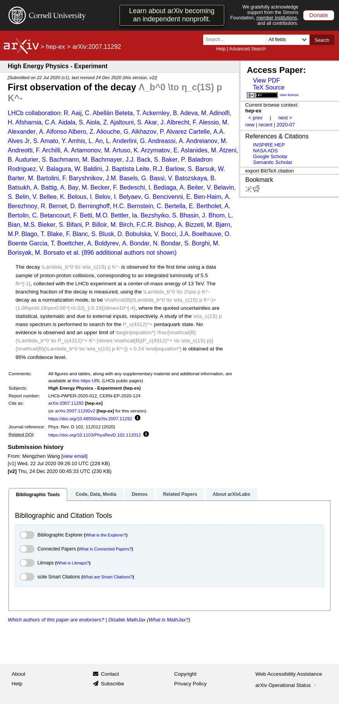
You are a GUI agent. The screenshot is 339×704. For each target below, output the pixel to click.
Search (322, 40)
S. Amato (45, 141)
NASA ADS (265, 151)
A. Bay (69, 187)
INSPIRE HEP (269, 145)
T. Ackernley (153, 113)
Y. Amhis (73, 141)
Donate (318, 15)
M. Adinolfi (215, 113)
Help (221, 49)
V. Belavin (220, 187)
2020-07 (286, 125)
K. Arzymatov (152, 150)
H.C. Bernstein (133, 206)
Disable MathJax (127, 620)
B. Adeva (185, 113)
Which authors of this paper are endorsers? (56, 620)
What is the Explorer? (106, 535)
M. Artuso (117, 150)
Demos (139, 494)
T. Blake (52, 234)
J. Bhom (213, 215)
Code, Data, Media (95, 494)
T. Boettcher (67, 243)
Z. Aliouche (104, 131)
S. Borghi (197, 243)
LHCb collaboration (34, 113)
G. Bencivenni (163, 196)
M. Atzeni (223, 150)
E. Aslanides (190, 150)
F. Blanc (77, 234)
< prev (255, 118)
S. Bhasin (185, 215)
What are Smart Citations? (108, 577)
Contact (110, 674)
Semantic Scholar (273, 162)
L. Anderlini (121, 141)
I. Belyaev (127, 196)
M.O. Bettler (112, 215)
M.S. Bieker (40, 224)
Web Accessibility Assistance (288, 674)
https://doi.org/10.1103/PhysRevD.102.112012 (94, 434)
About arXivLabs (231, 494)
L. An (96, 141)
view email (74, 456)
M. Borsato (50, 252)
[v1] (12, 463)
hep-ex (55, 46)
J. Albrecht (175, 122)
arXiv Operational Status (286, 685)
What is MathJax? (168, 620)
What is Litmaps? (72, 563)
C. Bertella (171, 206)
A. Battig (44, 187)
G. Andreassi (158, 141)
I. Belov (100, 196)
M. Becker (96, 187)
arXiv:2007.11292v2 (75, 410)
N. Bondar (167, 243)
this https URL (86, 380)
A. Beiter (191, 187)
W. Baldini (88, 169)
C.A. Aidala (60, 122)
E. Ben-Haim (203, 196)
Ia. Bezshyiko (150, 215)
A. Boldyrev (103, 243)
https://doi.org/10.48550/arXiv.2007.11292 (90, 418)
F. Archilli (48, 150)
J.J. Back (138, 159)
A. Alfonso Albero (62, 131)
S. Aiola (89, 122)
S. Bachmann (60, 159)
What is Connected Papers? (105, 549)
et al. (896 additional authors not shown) (122, 252)
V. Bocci (165, 234)
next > (285, 118)
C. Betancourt (51, 215)
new (250, 125)
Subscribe (112, 684)
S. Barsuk (201, 169)
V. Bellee (45, 196)
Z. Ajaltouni (118, 122)
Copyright (185, 674)
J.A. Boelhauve (200, 234)
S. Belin (18, 196)
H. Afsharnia (24, 122)
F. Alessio (206, 122)
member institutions (276, 18)
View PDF (266, 80)
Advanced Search (247, 49)
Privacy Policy (190, 684)
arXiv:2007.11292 (66, 402)
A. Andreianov (198, 141)
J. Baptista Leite (127, 169)
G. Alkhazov (139, 131)
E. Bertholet (205, 206)
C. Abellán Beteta (109, 113)
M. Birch (122, 224)
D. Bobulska (134, 234)
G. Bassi (152, 178)
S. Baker (166, 159)
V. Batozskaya (187, 178)
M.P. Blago (22, 234)
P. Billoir (96, 224)
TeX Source (268, 87)
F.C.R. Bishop (156, 224)
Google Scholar (270, 156)
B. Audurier (23, 159)
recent (265, 125)
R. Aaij (73, 113)
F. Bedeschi (129, 187)
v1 (65, 77)
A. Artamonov (82, 150)
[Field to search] (288, 40)
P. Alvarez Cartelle (185, 131)
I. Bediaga (162, 187)
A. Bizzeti (191, 224)
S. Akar (147, 122)
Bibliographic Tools (38, 494)
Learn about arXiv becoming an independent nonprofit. (172, 15)
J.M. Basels (122, 178)
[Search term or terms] (237, 40)
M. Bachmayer (102, 159)
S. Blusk (102, 234)
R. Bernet (54, 206)
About (18, 674)
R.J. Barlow (169, 169)
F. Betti (82, 215)
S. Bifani (70, 224)
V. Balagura (55, 169)
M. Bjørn (218, 224)
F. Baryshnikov (82, 178)
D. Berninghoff (90, 206)
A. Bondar (135, 243)
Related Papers (180, 494)
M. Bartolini (43, 178)
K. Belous (73, 196)
